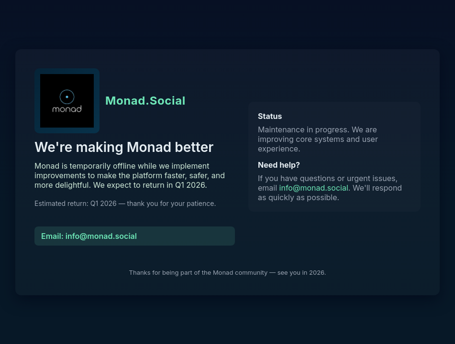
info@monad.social (313, 188)
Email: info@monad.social (89, 236)
